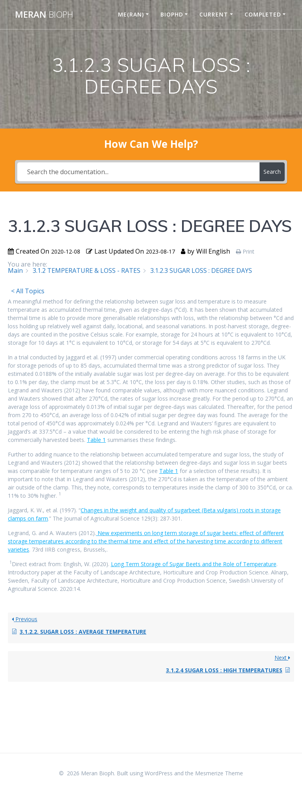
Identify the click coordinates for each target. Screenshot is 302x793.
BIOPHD (171, 14)
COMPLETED (263, 14)
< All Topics (27, 291)
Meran (44, 14)
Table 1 (96, 439)
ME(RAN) (131, 14)
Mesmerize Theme (219, 773)
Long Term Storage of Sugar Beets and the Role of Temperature (193, 564)
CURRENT (213, 14)
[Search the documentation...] (138, 171)
